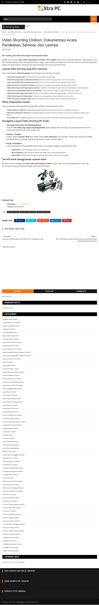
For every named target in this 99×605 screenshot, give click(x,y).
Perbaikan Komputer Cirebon (13, 471)
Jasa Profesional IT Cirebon (12, 379)
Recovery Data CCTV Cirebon (13, 481)
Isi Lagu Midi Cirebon (10, 333)
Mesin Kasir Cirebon (10, 452)
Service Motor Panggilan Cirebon (14, 524)
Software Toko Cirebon (11, 548)
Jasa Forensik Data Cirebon (12, 343)
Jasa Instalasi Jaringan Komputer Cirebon (17, 352)
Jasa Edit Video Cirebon (11, 339)
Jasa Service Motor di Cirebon (13, 386)
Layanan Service (8, 439)
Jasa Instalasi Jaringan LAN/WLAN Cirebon (17, 356)
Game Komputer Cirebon (11, 326)
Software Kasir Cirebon (11, 538)
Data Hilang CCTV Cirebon (11, 323)
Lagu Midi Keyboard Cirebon (12, 425)
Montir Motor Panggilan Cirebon (14, 455)
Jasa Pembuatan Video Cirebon (13, 372)
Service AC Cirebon (9, 495)
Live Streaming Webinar (11, 448)
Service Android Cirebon (11, 498)
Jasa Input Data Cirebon (11, 346)
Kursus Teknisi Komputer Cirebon (14, 422)
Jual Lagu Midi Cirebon (10, 412)
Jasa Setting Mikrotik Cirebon (12, 389)
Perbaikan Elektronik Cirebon (13, 468)
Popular (49, 291)
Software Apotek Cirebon (11, 534)
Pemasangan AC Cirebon (11, 462)
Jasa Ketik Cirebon (9, 366)
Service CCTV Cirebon (10, 501)
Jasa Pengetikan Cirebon (11, 376)
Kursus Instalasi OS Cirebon (12, 415)
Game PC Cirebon (9, 329)
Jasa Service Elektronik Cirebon (13, 382)
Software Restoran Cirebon (12, 544)
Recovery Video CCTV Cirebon (13, 491)
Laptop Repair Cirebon (10, 429)
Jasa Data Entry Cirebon (11, 336)
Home (4, 32)
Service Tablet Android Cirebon (13, 531)
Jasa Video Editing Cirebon (12, 399)
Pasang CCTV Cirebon (10, 458)
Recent (17, 291)
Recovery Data (8, 478)
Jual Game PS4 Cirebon (11, 409)
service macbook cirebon (11, 521)
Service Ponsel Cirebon (11, 528)
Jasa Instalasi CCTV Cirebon (12, 349)
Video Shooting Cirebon (51, 32)
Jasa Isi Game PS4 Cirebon (12, 359)
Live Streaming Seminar (11, 445)
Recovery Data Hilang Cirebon (13, 488)
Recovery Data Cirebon (11, 485)
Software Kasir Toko (10, 541)
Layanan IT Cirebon (9, 432)
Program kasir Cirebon (10, 475)
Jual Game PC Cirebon (10, 405)
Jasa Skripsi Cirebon (10, 392)
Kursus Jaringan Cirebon (11, 419)
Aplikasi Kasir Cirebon (10, 319)
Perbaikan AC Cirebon (10, 465)
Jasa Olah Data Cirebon (11, 369)
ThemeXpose (20, 602)
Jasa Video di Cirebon (14, 32)
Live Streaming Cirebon (11, 442)
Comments (81, 291)
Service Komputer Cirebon (12, 515)
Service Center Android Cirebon (13, 505)
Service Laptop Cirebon (11, 518)
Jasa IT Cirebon (8, 362)
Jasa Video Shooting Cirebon (32, 32)
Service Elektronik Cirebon (12, 508)
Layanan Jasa (7, 435)
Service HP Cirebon (9, 511)
